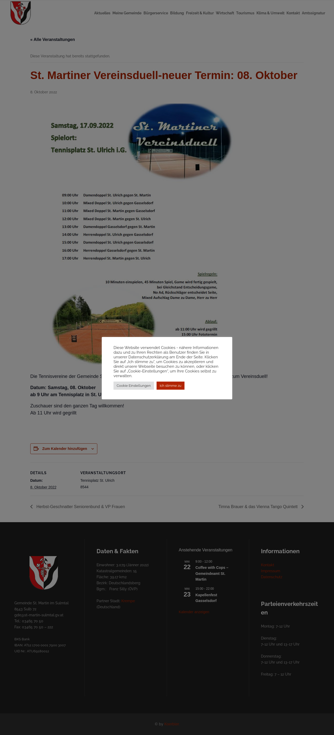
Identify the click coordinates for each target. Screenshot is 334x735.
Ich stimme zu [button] (170, 388)
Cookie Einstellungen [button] (134, 388)
